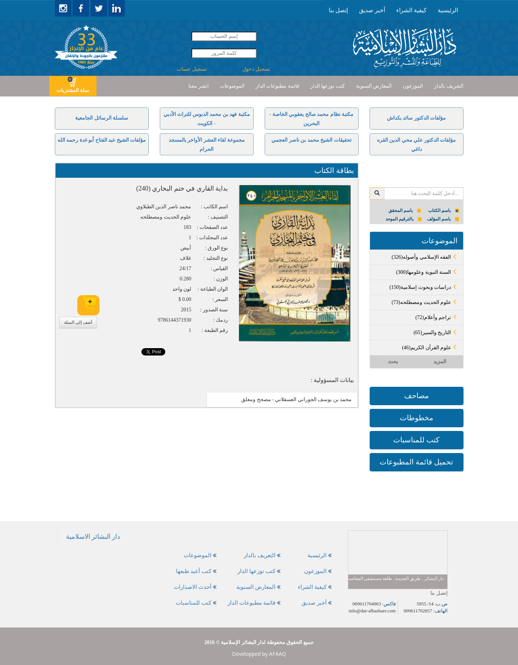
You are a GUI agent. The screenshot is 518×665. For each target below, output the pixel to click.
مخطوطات (416, 418)
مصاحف (416, 396)
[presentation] (448, 10)
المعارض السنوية (374, 86)
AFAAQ (277, 653)
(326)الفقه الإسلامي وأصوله (425, 257)
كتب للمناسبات (416, 440)
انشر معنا (198, 86)
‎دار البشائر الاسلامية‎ (93, 536)
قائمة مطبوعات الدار (277, 86)
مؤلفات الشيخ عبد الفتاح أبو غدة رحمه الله (101, 140)
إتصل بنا (338, 10)
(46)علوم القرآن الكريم (430, 347)
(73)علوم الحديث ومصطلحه (425, 302)
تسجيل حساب (192, 69)
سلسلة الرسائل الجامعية (101, 118)
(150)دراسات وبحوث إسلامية (424, 287)
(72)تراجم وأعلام (436, 317)
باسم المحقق (404, 210)
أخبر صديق (372, 10)
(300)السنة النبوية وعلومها (427, 272)
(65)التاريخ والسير (435, 332)
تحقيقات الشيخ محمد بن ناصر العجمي (311, 140)
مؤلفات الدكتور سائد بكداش (416, 118)
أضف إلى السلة (78, 322)
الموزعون (413, 86)
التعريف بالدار (449, 86)
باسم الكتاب (443, 210)
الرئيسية (448, 10)
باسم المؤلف (443, 219)
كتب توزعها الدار (327, 86)
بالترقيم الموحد (403, 219)
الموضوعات (232, 86)
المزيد (439, 361)
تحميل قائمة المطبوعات (416, 462)
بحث (393, 361)
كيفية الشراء (411, 10)
